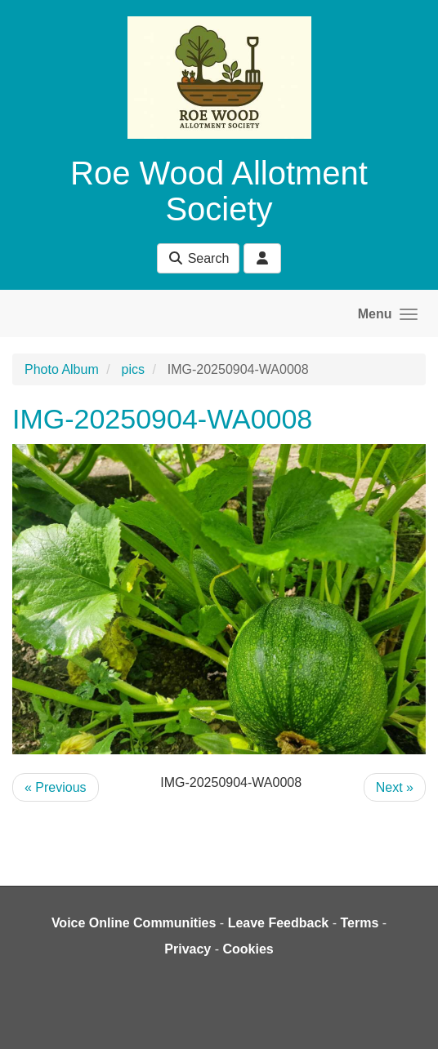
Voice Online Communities (134, 923)
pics (133, 369)
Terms (359, 923)
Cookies (247, 949)
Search (198, 258)
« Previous (56, 787)
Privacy (187, 949)
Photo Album (62, 369)
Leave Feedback (278, 923)
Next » (394, 787)
